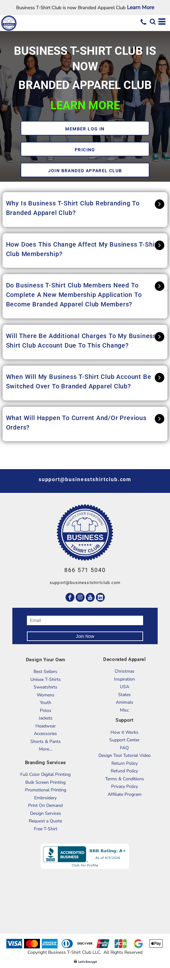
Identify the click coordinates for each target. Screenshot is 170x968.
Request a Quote (45, 821)
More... (45, 749)
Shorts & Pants (45, 742)
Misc (124, 710)
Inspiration (124, 679)
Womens (45, 695)
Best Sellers (45, 672)
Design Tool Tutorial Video (124, 755)
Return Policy (124, 763)
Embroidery (45, 798)
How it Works (124, 732)
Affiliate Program (125, 794)
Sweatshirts (45, 687)
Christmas (125, 671)
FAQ (124, 748)
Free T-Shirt (45, 829)
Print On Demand (45, 805)
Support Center (124, 740)
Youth (45, 703)
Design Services (45, 813)
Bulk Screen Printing (45, 782)
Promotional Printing (45, 790)
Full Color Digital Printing (45, 774)
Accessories (45, 734)
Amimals (124, 702)
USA (124, 687)
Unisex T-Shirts (45, 679)
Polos (45, 710)
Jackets (46, 718)
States (124, 695)
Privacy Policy (124, 786)
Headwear (45, 726)
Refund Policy (124, 771)
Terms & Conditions (124, 779)
